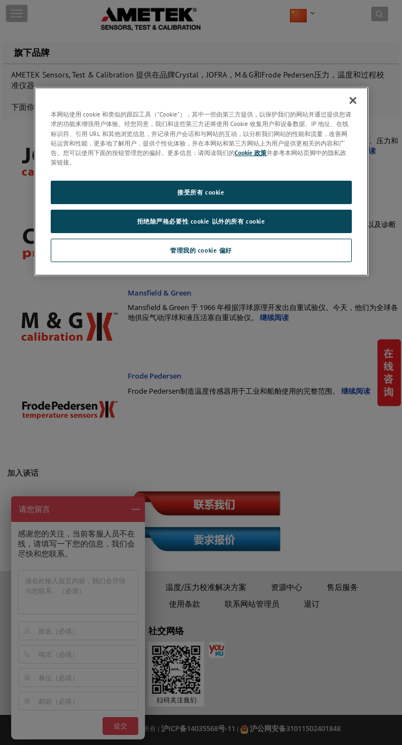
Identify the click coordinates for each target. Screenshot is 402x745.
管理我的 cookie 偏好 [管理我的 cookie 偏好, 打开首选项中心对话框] (201, 250)
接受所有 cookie (200, 192)
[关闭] (353, 100)
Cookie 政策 (251, 152)
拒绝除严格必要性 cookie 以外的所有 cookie (201, 221)
